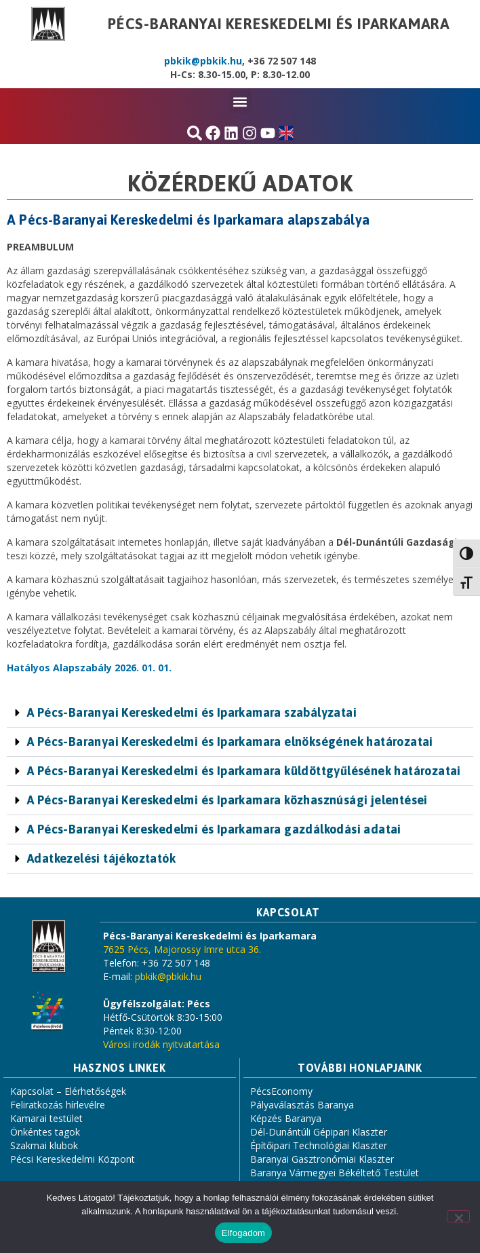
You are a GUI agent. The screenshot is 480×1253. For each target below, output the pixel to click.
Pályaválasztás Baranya (302, 1104)
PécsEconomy (281, 1091)
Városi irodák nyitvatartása (161, 1044)
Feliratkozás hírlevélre (57, 1104)
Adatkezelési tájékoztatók (101, 858)
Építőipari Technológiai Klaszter (318, 1145)
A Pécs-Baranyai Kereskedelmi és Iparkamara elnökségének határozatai (230, 741)
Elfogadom (243, 1233)
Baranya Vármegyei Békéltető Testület (334, 1172)
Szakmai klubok (44, 1145)
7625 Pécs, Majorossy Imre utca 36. (182, 949)
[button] (240, 101)
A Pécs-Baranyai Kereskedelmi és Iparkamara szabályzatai (192, 712)
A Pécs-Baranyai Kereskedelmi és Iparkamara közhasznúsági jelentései (227, 800)
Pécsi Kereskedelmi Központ (72, 1159)
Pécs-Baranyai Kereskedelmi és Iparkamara (279, 24)
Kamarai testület (46, 1118)
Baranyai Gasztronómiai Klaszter (322, 1159)
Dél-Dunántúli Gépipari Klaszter (318, 1131)
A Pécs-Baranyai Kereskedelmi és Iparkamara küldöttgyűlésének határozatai (244, 771)
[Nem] (458, 1216)
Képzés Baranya (285, 1118)
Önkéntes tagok (45, 1131)
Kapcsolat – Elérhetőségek (68, 1091)
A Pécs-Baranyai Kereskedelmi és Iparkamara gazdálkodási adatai (214, 829)
